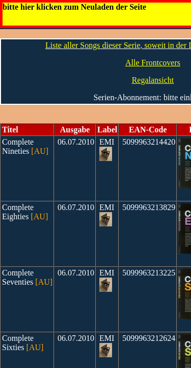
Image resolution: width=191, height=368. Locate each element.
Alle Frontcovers (152, 62)
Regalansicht (153, 80)
